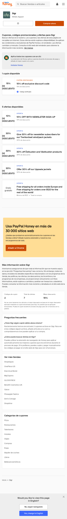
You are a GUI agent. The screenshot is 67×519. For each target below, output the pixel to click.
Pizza (6, 420)
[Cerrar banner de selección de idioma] (63, 497)
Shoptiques (9, 362)
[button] (63, 4)
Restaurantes (9, 425)
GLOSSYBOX (9, 380)
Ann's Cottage (10, 399)
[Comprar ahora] (49, 23)
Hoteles (7, 434)
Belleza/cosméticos (12, 462)
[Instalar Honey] (17, 65)
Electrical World (10, 371)
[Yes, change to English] (33, 513)
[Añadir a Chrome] (16, 248)
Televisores (8, 429)
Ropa (6, 448)
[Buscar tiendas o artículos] (32, 4)
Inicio (4, 480)
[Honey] (7, 4)
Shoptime (8, 403)
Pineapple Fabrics (11, 394)
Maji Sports (8, 375)
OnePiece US (9, 366)
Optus (6, 389)
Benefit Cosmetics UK (13, 385)
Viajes (6, 439)
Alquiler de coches (11, 452)
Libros (6, 457)
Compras (8, 443)
